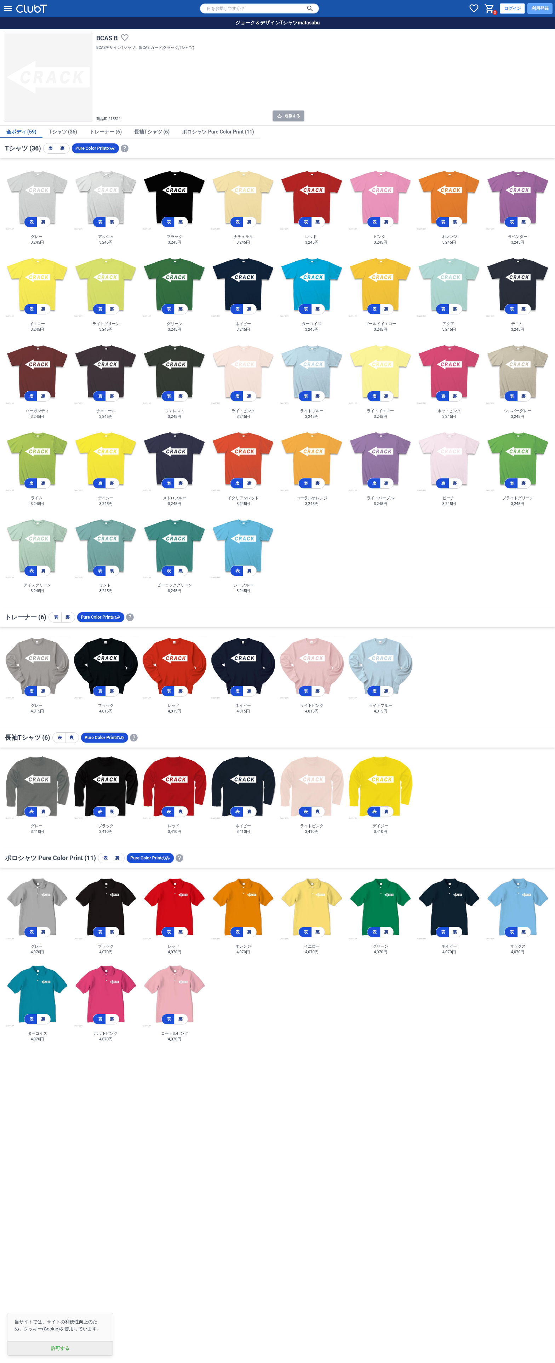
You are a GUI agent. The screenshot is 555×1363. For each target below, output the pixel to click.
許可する (60, 1348)
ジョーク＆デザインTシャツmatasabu (277, 22)
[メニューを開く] (7, 8)
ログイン (512, 8)
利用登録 (540, 8)
